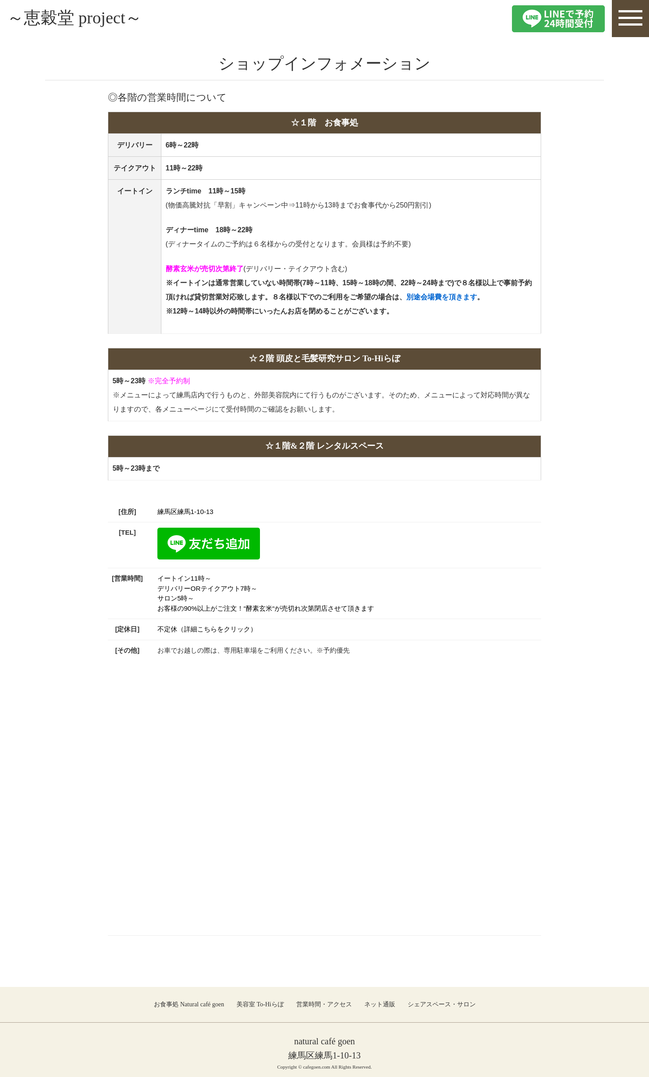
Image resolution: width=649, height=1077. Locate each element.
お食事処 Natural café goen (189, 1004)
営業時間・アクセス (324, 1004)
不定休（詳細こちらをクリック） (207, 629)
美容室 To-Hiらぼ (260, 1004)
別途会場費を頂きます (441, 297)
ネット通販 (379, 1004)
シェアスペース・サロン (442, 1004)
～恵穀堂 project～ (78, 18)
